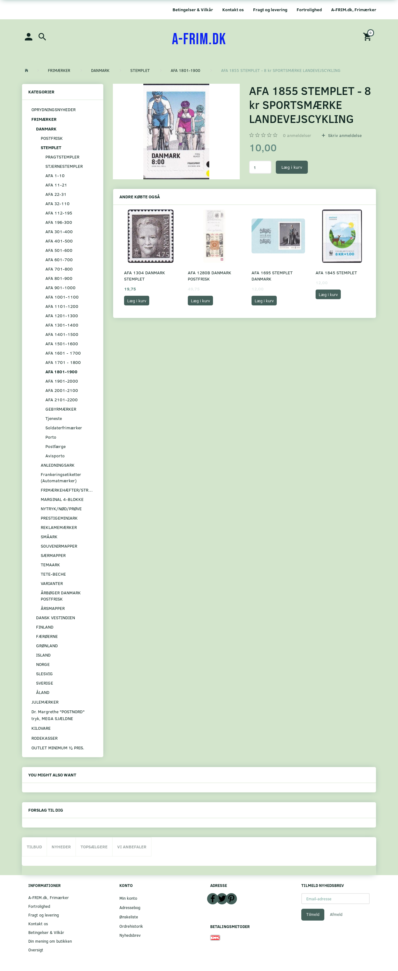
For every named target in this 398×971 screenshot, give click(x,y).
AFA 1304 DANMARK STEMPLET (144, 276)
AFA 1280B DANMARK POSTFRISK (209, 276)
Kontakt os (233, 9)
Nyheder (61, 847)
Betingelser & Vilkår (193, 9)
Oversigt (35, 949)
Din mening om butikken (50, 941)
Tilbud (34, 847)
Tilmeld (312, 914)
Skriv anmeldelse (344, 135)
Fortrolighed (309, 9)
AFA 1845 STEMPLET (336, 273)
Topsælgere (94, 847)
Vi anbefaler (131, 847)
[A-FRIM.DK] (199, 39)
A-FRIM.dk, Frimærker (353, 9)
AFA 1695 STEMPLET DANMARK (272, 276)
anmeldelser (297, 135)
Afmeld (336, 914)
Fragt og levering (270, 9)
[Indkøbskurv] (368, 36)
